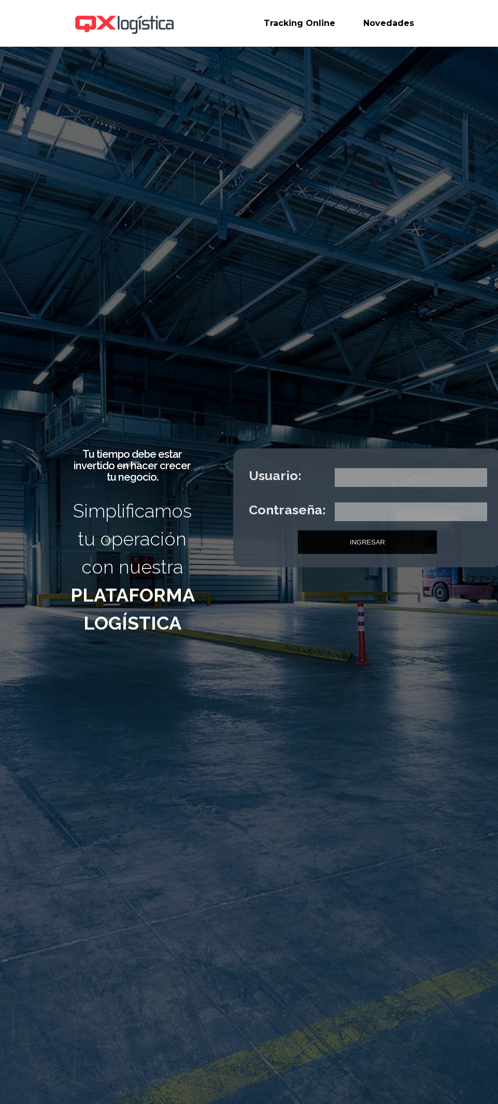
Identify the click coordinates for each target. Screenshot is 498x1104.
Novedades (388, 23)
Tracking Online (299, 23)
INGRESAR (367, 542)
